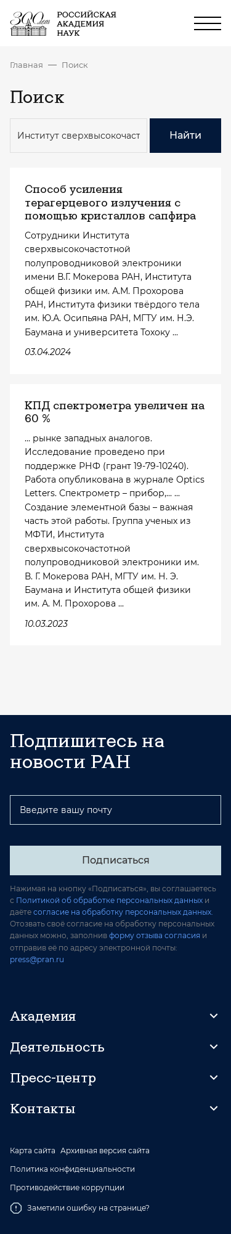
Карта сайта (32, 1150)
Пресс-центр (53, 1077)
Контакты (42, 1108)
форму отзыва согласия (154, 935)
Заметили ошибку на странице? (80, 1208)
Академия (43, 1016)
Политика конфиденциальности (72, 1169)
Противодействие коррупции (67, 1187)
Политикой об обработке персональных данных (109, 900)
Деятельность (57, 1046)
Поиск (75, 65)
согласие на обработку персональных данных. (123, 912)
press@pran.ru (37, 959)
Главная (26, 65)
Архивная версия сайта (105, 1150)
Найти (185, 135)
